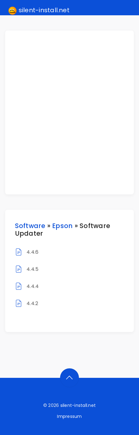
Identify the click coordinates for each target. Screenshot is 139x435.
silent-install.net (39, 10)
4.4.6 (32, 252)
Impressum (69, 416)
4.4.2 (32, 303)
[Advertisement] (69, 112)
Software (30, 225)
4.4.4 (33, 286)
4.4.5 (32, 269)
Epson (62, 225)
